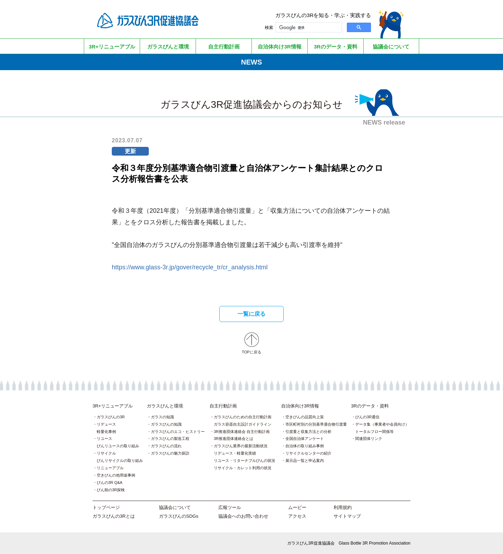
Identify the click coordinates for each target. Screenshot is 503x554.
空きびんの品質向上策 (304, 417)
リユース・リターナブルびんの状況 (244, 460)
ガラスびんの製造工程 (170, 438)
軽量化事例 (106, 431)
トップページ (106, 507)
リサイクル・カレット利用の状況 (242, 468)
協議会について (175, 507)
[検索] (308, 27)
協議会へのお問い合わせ (243, 516)
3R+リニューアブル (113, 406)
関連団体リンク (368, 438)
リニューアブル (110, 468)
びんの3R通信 (367, 417)
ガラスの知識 (162, 417)
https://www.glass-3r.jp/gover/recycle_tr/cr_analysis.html (190, 267)
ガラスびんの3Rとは (114, 516)
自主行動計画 (223, 406)
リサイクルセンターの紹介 (308, 453)
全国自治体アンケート (304, 438)
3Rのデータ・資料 (370, 406)
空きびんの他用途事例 (116, 475)
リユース (104, 438)
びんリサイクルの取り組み (120, 460)
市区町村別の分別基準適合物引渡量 (316, 424)
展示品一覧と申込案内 (304, 460)
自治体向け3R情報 (300, 406)
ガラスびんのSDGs (178, 516)
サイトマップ (347, 516)
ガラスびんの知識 (166, 424)
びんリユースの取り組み (118, 446)
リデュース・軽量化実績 (235, 453)
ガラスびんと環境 (165, 406)
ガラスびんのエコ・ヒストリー (178, 431)
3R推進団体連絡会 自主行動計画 (242, 431)
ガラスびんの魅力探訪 (170, 453)
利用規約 (343, 507)
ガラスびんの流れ (166, 446)
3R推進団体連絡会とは (233, 438)
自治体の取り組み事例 (304, 446)
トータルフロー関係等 (374, 431)
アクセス (297, 516)
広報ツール (229, 507)
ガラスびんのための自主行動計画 (242, 417)
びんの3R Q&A (109, 482)
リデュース (106, 424)
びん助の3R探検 (111, 490)
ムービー (297, 507)
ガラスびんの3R (111, 417)
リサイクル (106, 453)
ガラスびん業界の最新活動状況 (241, 446)
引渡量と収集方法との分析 (308, 431)
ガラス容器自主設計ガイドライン (242, 424)
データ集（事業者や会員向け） (382, 424)
